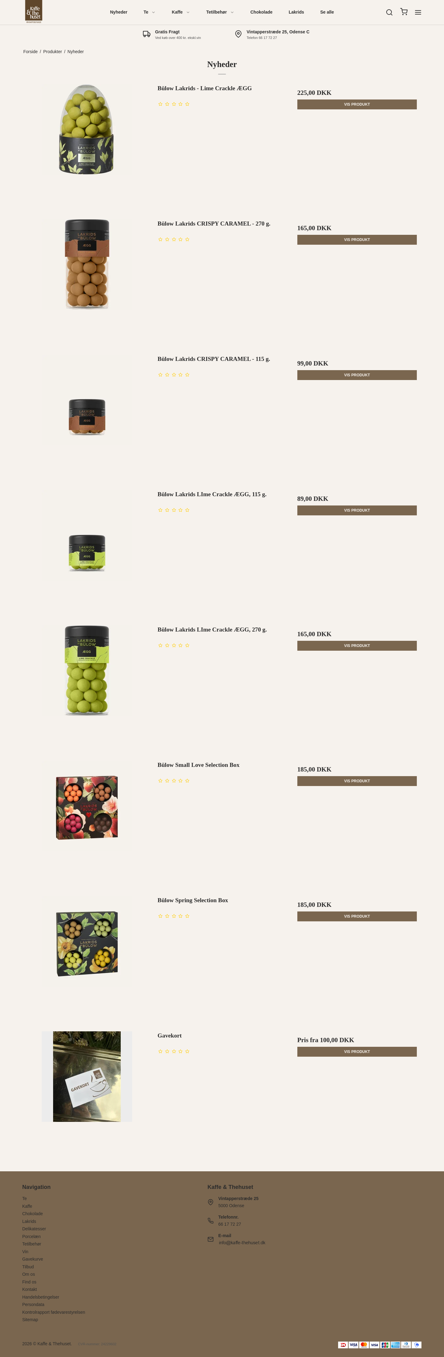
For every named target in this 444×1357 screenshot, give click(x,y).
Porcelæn (31, 1236)
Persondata (33, 1304)
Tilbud (28, 1266)
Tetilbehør (220, 12)
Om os (28, 1274)
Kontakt (29, 1289)
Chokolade (261, 12)
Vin (25, 1251)
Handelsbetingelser (40, 1297)
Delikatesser (34, 1228)
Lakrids (296, 12)
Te (150, 12)
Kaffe (181, 12)
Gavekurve (32, 1259)
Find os (29, 1281)
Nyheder (119, 12)
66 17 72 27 (229, 1224)
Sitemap (30, 1319)
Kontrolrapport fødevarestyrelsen (53, 1312)
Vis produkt (357, 104)
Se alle (327, 12)
